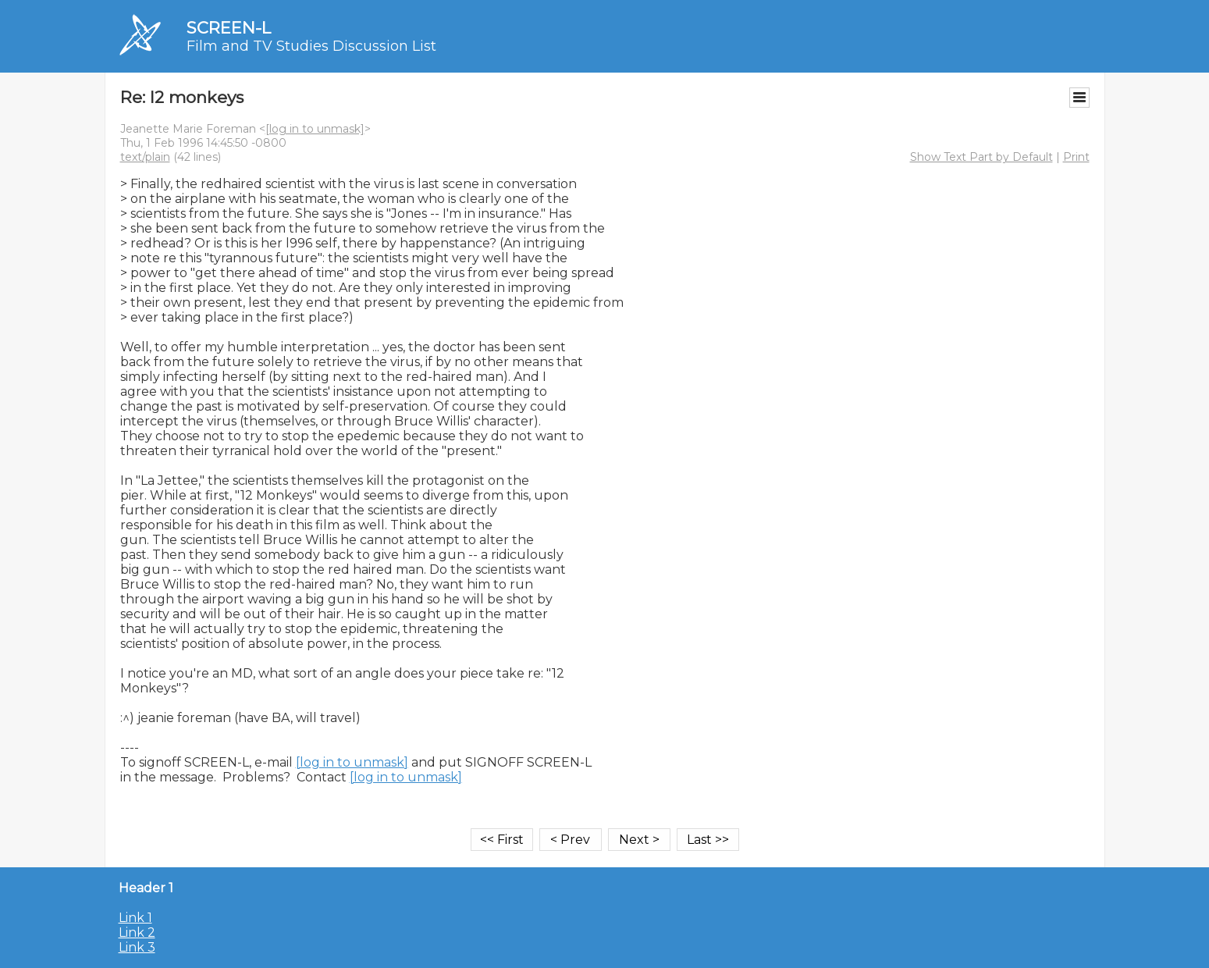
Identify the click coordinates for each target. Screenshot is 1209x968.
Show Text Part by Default (981, 157)
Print (1076, 157)
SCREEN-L (229, 27)
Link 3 (137, 947)
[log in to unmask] (314, 129)
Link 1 (135, 917)
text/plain (145, 157)
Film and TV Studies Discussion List (311, 46)
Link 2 (137, 932)
